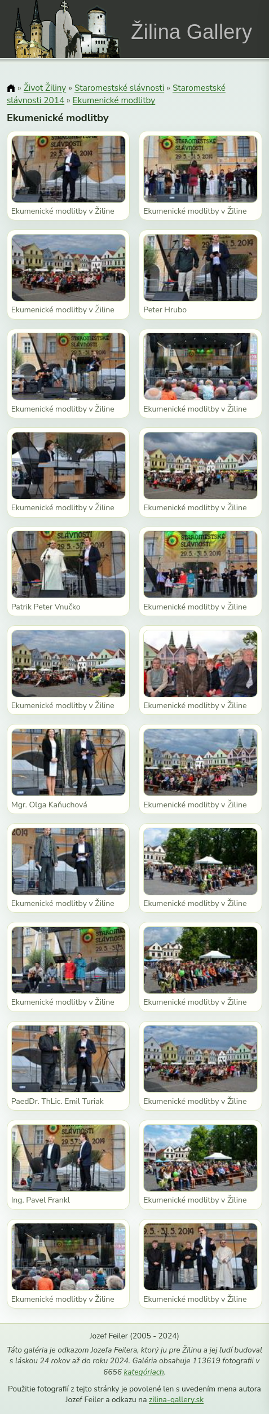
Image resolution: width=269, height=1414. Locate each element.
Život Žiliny (45, 88)
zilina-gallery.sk (176, 1399)
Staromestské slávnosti (119, 88)
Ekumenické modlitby (114, 100)
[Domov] (11, 89)
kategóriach (144, 1372)
